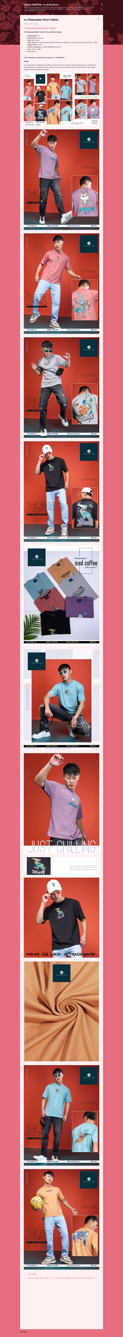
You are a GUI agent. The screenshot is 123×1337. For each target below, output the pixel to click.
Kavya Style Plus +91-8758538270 (42, 4)
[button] (98, 19)
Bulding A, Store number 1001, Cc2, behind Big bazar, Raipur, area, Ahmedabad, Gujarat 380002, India (64, 1278)
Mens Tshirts (32, 1274)
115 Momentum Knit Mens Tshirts (40, 28)
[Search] (102, 5)
